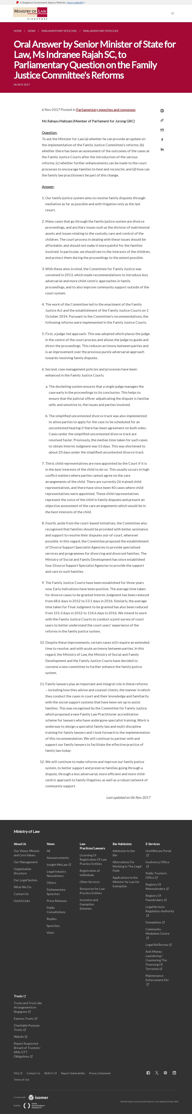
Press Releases (57, 901)
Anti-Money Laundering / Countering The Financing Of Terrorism (156, 960)
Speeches (53, 926)
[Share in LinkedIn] (161, 147)
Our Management (26, 862)
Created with (34, 1097)
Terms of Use (21, 1079)
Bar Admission (122, 844)
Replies (52, 919)
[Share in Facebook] (161, 137)
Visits (50, 932)
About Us (20, 844)
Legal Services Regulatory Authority (160, 909)
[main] (96, 421)
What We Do (22, 887)
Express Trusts (24, 1018)
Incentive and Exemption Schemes (89, 904)
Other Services (90, 882)
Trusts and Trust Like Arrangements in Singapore (28, 1007)
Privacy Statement (100, 1073)
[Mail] (161, 127)
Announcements (58, 858)
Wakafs (19, 1036)
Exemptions (153, 922)
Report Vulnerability (73, 1073)
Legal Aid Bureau (157, 944)
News (51, 844)
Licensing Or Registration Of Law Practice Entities (93, 859)
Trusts (18, 996)
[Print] (161, 111)
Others (51, 883)
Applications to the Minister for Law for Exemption (126, 882)
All (48, 851)
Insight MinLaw (57, 864)
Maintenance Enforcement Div (157, 978)
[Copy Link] (161, 120)
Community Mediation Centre (158, 931)
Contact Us (21, 894)
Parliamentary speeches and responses (106, 109)
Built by (32, 1105)
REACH (49, 1073)
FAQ (16, 1073)
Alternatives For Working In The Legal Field (127, 866)
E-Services (153, 844)
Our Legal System (25, 880)
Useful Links (22, 901)
